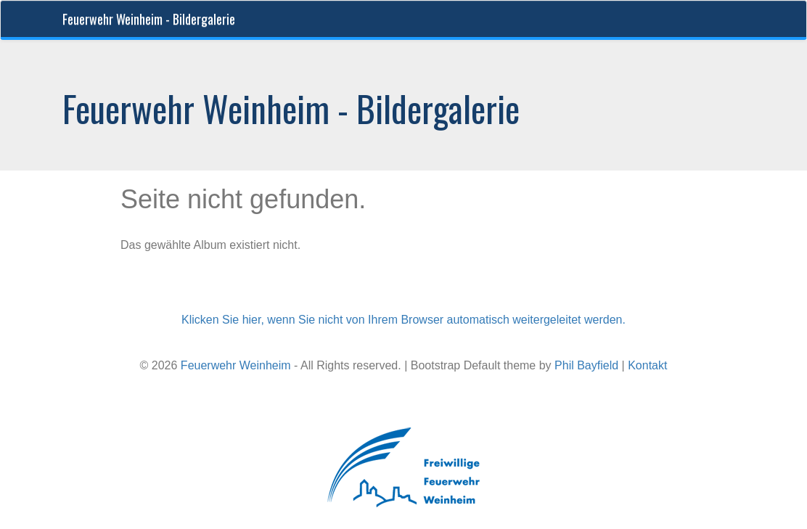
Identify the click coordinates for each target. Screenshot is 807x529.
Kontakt (647, 365)
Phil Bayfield (586, 365)
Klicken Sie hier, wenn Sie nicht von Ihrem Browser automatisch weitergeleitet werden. (403, 319)
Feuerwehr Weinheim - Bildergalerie (148, 18)
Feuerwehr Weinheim (236, 365)
